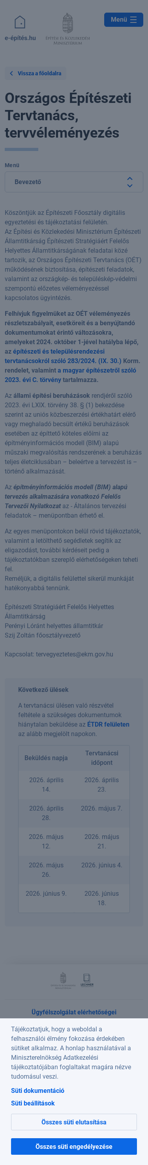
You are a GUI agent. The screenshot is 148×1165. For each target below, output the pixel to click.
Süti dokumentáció (37, 1090)
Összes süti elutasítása (74, 1122)
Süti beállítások (33, 1103)
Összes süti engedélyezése (74, 1146)
